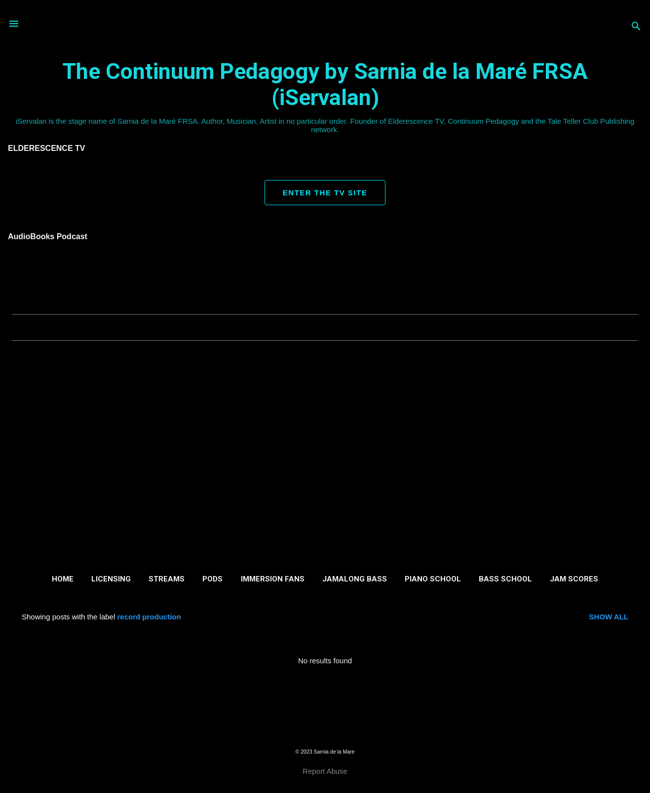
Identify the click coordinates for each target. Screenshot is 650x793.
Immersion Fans (273, 579)
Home (63, 579)
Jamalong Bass (354, 579)
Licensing (111, 579)
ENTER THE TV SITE (325, 192)
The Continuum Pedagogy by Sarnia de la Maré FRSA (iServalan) (325, 84)
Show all (608, 617)
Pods (212, 579)
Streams (167, 579)
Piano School (433, 579)
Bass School (505, 579)
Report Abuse (325, 771)
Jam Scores (574, 579)
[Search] (636, 27)
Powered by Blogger (325, 732)
